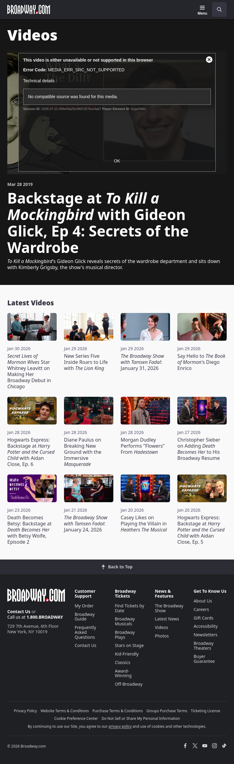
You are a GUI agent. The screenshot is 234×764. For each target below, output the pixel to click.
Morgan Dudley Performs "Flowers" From (143, 445)
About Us (202, 601)
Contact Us (18, 611)
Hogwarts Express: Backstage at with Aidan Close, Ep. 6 (31, 451)
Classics (122, 662)
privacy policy (120, 726)
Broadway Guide (85, 616)
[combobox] (217, 9)
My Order (84, 606)
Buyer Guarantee (204, 658)
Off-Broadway (129, 684)
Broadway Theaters (203, 645)
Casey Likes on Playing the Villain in (144, 523)
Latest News (167, 619)
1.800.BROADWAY (45, 617)
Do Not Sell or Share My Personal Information (140, 718)
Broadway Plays (125, 634)
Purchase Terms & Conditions (118, 710)
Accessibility (205, 626)
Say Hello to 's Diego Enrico (201, 362)
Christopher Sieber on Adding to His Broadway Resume (198, 448)
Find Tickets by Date (129, 608)
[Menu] (202, 10)
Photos (162, 636)
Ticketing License (205, 710)
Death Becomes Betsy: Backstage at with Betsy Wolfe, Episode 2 (29, 529)
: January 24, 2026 (85, 523)
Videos (161, 627)
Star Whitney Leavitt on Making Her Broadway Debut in (29, 371)
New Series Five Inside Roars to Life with (86, 362)
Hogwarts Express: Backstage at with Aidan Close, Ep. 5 (201, 529)
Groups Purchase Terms (167, 710)
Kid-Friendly (127, 654)
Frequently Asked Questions (85, 632)
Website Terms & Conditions (65, 710)
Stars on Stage (129, 645)
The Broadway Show (169, 608)
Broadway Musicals (125, 621)
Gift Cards (203, 618)
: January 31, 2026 (142, 362)
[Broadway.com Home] (28, 9)
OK (117, 160)
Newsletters (205, 635)
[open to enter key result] (219, 9)
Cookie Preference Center (76, 718)
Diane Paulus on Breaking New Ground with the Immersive (82, 451)
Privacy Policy (25, 710)
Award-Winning (123, 673)
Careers (201, 609)
